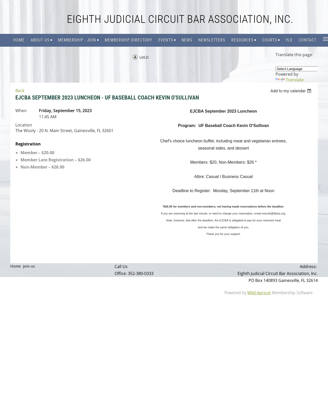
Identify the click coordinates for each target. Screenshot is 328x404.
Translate (289, 80)
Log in (144, 56)
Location (23, 125)
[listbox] (291, 91)
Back (19, 90)
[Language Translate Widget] (299, 68)
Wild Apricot (259, 292)
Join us (29, 266)
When (21, 110)
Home (15, 266)
